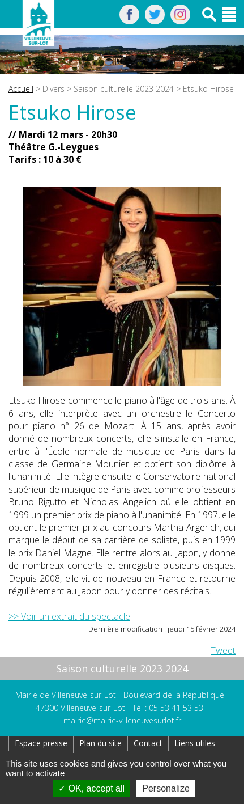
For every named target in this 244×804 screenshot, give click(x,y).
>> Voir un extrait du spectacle (69, 616)
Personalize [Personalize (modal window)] (166, 788)
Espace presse (41, 743)
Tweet (223, 650)
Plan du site (100, 743)
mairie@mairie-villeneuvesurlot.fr (122, 720)
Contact (148, 743)
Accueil (20, 88)
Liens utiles (194, 743)
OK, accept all (91, 788)
